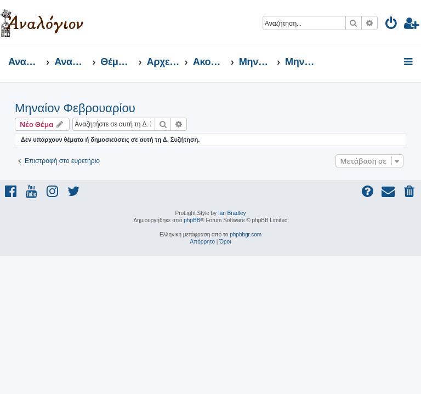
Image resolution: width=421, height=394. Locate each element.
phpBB (192, 220)
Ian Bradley (232, 213)
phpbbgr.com (245, 234)
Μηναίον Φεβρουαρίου (75, 108)
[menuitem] (391, 24)
